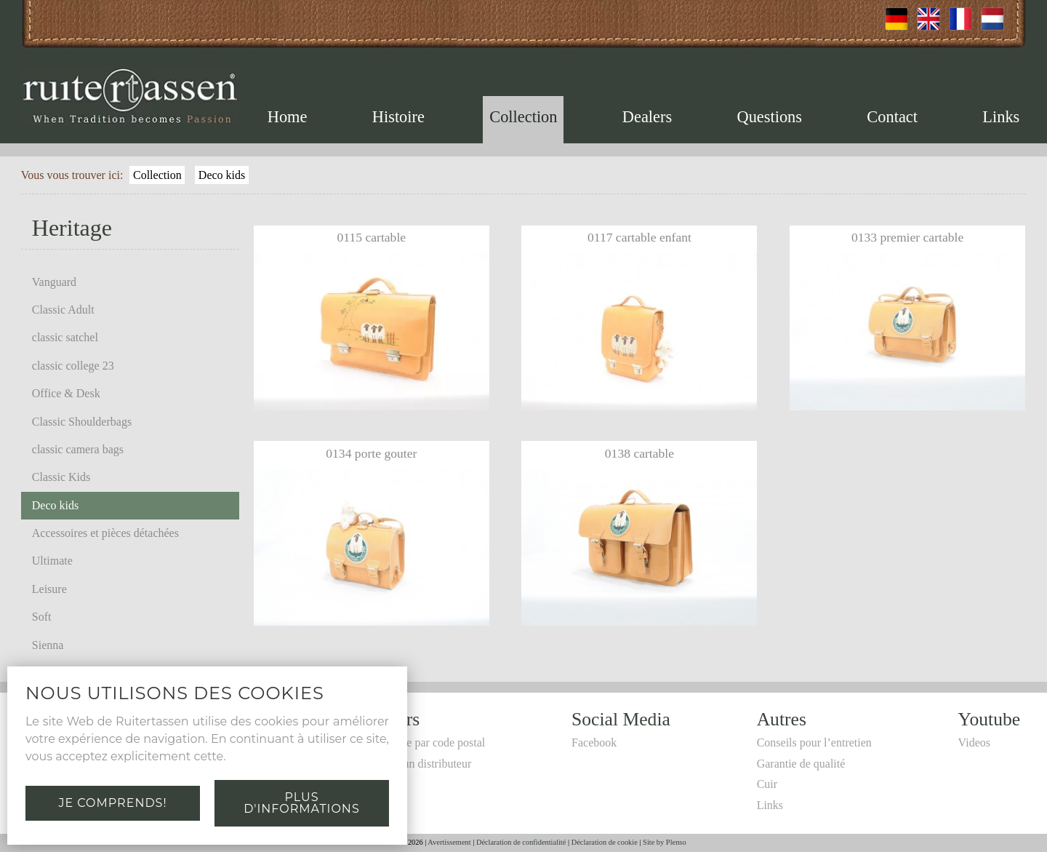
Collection (523, 117)
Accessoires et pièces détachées (105, 533)
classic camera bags (78, 449)
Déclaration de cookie (604, 842)
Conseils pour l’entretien (814, 742)
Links (1000, 117)
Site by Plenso (664, 842)
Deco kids (221, 175)
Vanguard (54, 282)
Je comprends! (112, 803)
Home (288, 117)
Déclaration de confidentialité (521, 842)
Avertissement (449, 842)
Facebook (594, 742)
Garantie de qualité (801, 763)
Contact (892, 117)
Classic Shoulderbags (82, 421)
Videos (974, 742)
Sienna (48, 645)
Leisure (49, 589)
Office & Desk (66, 393)
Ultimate (52, 560)
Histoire (398, 117)
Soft (42, 616)
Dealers (647, 117)
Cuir (767, 784)
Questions (769, 117)
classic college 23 (73, 365)
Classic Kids (61, 477)
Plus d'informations (301, 803)
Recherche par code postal (424, 742)
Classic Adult (63, 309)
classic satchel (65, 337)
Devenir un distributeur (417, 763)
